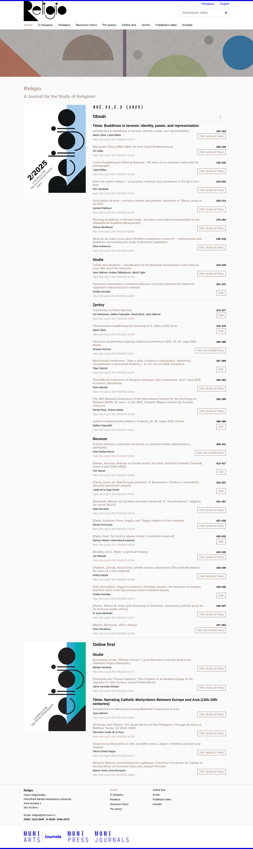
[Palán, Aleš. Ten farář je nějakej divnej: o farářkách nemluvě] (133, 536)
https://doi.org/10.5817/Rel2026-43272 (114, 755)
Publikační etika (166, 25)
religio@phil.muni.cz (43, 815)
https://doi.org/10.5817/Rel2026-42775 (114, 671)
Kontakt (187, 25)
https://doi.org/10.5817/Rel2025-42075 (114, 544)
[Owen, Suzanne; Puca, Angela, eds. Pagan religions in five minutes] (138, 520)
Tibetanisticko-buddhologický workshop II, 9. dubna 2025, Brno (135, 325)
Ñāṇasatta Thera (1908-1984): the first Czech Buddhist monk (133, 146)
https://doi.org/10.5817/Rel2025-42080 (114, 579)
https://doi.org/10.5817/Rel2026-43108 (114, 736)
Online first (129, 25)
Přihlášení (208, 4)
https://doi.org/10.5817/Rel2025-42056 (114, 560)
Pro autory (109, 25)
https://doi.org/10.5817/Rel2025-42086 (114, 633)
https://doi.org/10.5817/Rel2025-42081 (114, 494)
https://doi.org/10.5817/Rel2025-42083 (114, 318)
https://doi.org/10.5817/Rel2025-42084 (114, 174)
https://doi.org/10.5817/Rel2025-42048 (114, 414)
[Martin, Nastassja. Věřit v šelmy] (115, 624)
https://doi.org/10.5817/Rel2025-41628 (114, 231)
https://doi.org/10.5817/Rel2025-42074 (114, 598)
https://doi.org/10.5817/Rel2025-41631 (114, 276)
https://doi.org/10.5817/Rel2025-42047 (114, 353)
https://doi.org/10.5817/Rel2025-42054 (114, 456)
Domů (28, 25)
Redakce (64, 25)
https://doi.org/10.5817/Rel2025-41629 (114, 155)
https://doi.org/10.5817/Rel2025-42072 (114, 617)
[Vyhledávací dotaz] (204, 13)
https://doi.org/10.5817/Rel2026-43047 (114, 690)
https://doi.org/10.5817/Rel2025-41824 (114, 250)
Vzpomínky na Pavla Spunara (112, 310)
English (224, 3)
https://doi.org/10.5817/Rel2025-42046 (114, 372)
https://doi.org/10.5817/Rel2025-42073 (114, 139)
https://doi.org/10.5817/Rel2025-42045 (114, 334)
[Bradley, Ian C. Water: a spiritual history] (120, 551)
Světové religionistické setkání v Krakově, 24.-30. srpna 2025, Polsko (138, 421)
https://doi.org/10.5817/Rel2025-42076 (114, 513)
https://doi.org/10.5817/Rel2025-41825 (114, 296)
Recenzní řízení (86, 25)
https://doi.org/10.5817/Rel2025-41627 (114, 193)
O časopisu (45, 25)
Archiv (146, 25)
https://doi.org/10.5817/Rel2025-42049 (114, 391)
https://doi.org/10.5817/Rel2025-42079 (114, 529)
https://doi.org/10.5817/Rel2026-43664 (114, 774)
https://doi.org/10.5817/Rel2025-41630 (114, 212)
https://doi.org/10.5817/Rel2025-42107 (114, 429)
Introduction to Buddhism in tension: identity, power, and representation (141, 130)
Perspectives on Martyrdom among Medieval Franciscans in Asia (136, 709)
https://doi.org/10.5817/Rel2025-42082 (114, 475)
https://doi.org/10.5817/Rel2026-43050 (114, 717)
